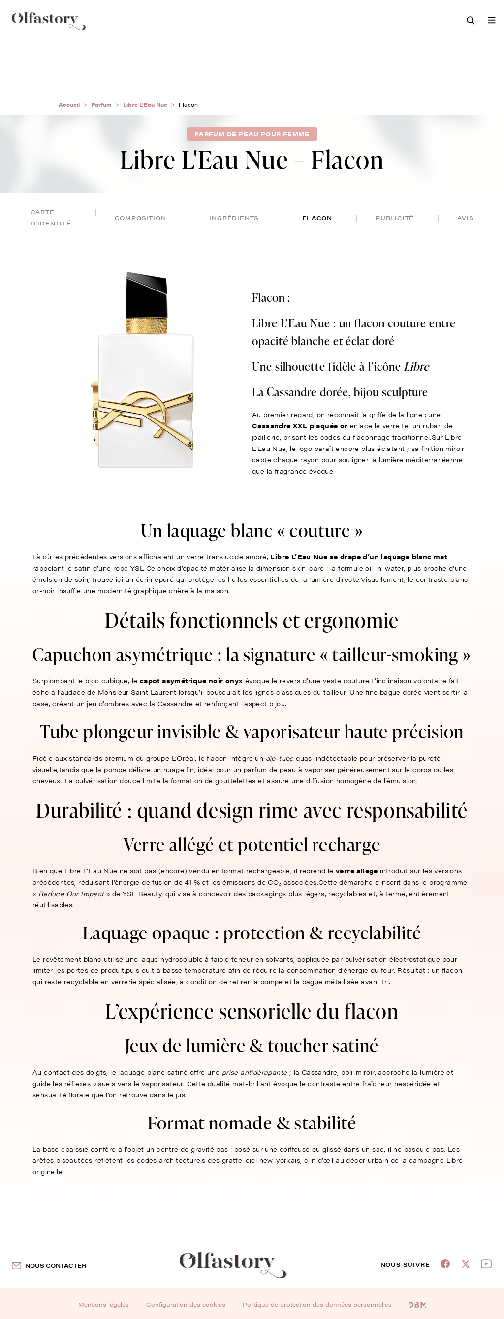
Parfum (101, 104)
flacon (317, 217)
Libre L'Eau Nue (145, 104)
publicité (395, 217)
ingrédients (234, 217)
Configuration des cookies (185, 1304)
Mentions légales (103, 1304)
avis (465, 217)
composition (140, 217)
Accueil (69, 104)
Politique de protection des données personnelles (317, 1304)
